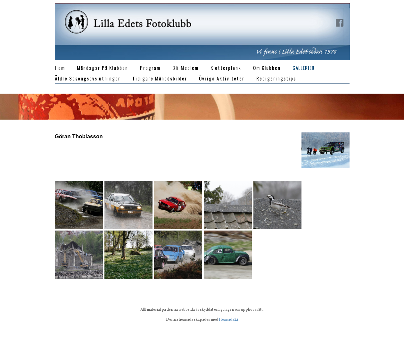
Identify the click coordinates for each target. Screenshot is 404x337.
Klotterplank (225, 67)
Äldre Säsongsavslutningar (87, 78)
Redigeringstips (276, 78)
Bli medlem (185, 67)
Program (150, 67)
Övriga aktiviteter (221, 78)
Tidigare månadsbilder (159, 78)
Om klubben (267, 67)
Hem (60, 67)
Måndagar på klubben (102, 67)
